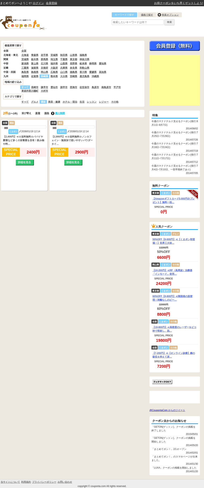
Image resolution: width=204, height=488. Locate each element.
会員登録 (51, 3)
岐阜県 (83, 63)
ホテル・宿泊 (70, 101)
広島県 (54, 72)
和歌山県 (84, 67)
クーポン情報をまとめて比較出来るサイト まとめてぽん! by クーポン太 (30, 21)
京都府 (44, 67)
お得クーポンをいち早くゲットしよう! (178, 3)
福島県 (83, 55)
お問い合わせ (65, 482)
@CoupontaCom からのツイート (167, 410)
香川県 (83, 72)
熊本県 (54, 76)
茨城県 (25, 59)
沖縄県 (95, 76)
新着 (37, 113)
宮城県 (54, 55)
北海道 (25, 55)
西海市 (73, 87)
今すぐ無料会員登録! (174, 46)
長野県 (73, 63)
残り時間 (60, 113)
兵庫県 (63, 67)
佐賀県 (34, 76)
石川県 (44, 63)
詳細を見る (25, 162)
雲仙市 (54, 87)
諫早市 (44, 87)
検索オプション (170, 14)
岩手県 (44, 55)
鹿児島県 (84, 76)
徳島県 (73, 72)
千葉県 (63, 59)
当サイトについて (10, 482)
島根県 (34, 72)
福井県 (54, 63)
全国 (23, 50)
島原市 (95, 87)
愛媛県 (93, 72)
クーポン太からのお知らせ (169, 420)
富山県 (34, 63)
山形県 (73, 55)
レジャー (104, 101)
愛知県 (102, 63)
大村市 (44, 91)
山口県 (63, 72)
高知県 (102, 72)
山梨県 (63, 63)
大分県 (63, 76)
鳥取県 (25, 72)
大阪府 (54, 67)
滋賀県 (34, 67)
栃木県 (34, 59)
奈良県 (73, 67)
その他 (114, 101)
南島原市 (106, 87)
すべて (25, 101)
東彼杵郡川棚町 (29, 91)
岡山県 (44, 72)
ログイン (38, 3)
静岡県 (93, 63)
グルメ (34, 101)
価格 (46, 113)
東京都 (73, 59)
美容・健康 (54, 101)
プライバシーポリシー (44, 482)
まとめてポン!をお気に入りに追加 (162, 381)
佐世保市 (84, 87)
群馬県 (44, 59)
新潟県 (25, 63)
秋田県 (63, 55)
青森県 (34, 55)
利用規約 (26, 482)
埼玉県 (54, 59)
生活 (82, 101)
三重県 (25, 67)
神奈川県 (84, 59)
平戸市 (117, 87)
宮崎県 (73, 76)
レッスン (92, 101)
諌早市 (63, 87)
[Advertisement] (174, 80)
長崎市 (34, 87)
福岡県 (25, 76)
